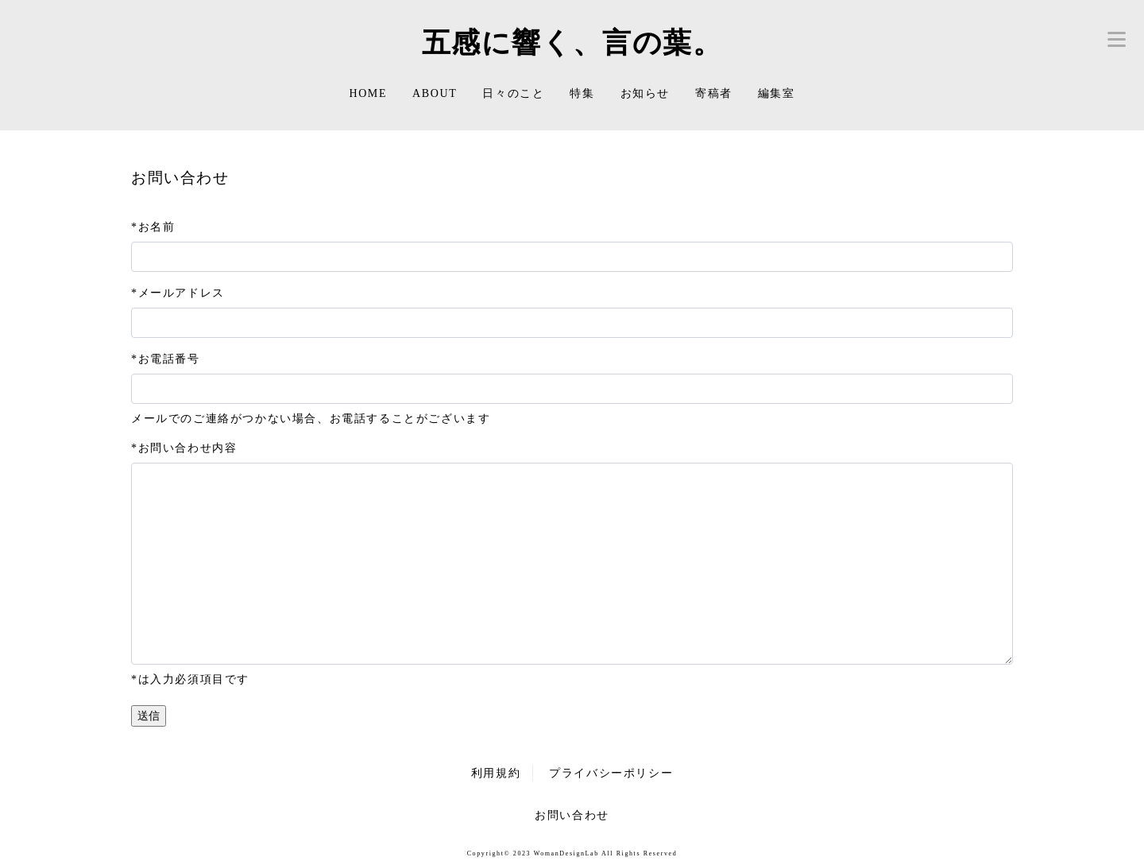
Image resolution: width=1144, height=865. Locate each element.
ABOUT (434, 93)
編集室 (776, 93)
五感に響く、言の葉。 (572, 42)
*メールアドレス (178, 293)
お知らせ (645, 93)
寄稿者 (713, 93)
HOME (368, 93)
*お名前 (153, 227)
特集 (582, 93)
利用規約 (495, 773)
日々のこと (513, 93)
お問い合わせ (572, 815)
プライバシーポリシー (611, 773)
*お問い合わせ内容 (184, 448)
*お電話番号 (165, 359)
